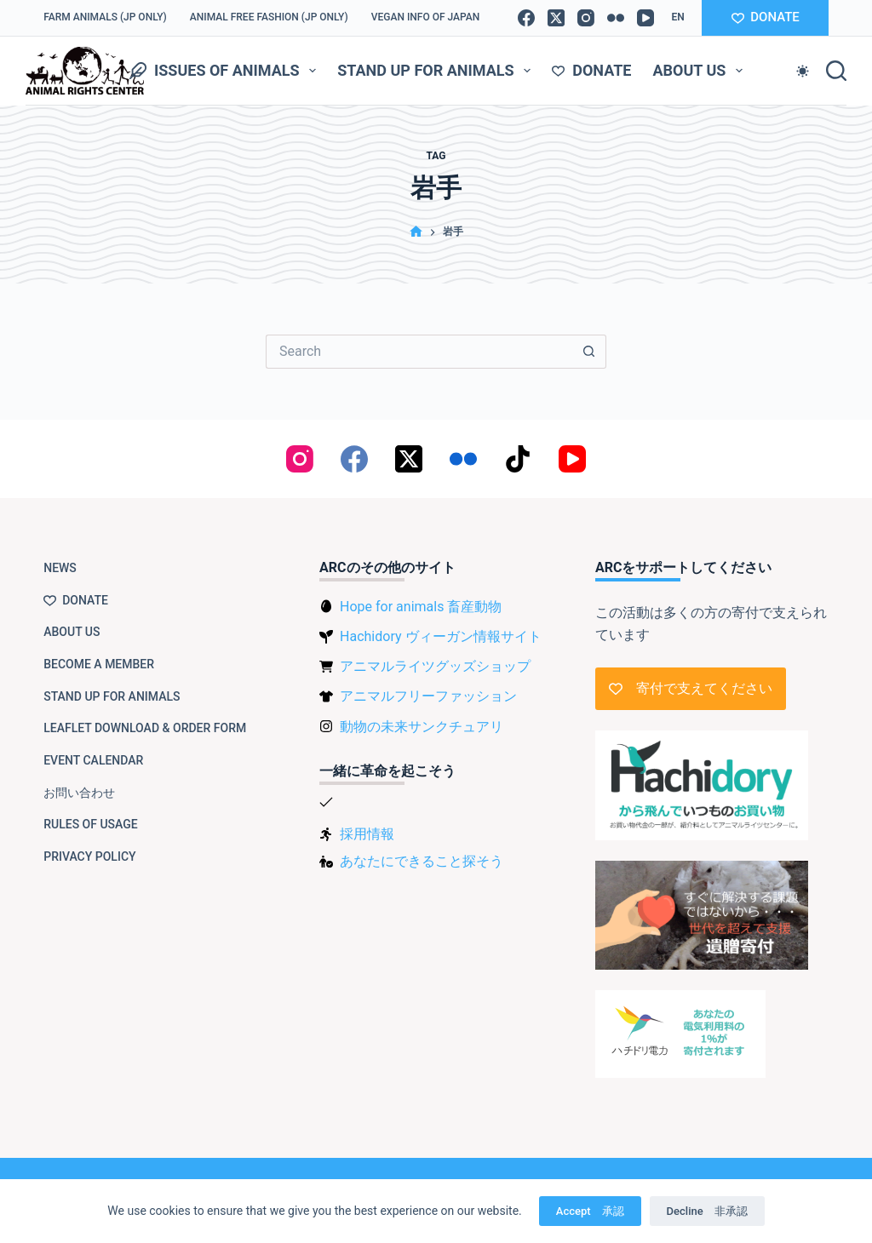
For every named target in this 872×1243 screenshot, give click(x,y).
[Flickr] (615, 17)
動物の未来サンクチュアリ (421, 727)
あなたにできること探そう (421, 861)
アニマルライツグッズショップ (435, 666)
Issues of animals (226, 70)
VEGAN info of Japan (425, 17)
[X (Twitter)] (556, 17)
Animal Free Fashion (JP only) (269, 17)
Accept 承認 (590, 1211)
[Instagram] (585, 17)
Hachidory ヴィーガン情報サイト (440, 636)
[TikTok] (517, 459)
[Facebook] (526, 17)
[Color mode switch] (802, 71)
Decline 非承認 (707, 1211)
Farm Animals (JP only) (105, 17)
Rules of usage (90, 824)
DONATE (765, 17)
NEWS (60, 568)
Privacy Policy (89, 856)
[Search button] (589, 352)
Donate (591, 70)
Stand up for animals (437, 70)
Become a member (98, 664)
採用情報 (367, 834)
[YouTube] (645, 17)
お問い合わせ (79, 792)
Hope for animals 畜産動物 (421, 607)
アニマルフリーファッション (428, 696)
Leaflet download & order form (144, 728)
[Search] (836, 70)
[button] (677, 17)
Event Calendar (93, 760)
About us (700, 70)
